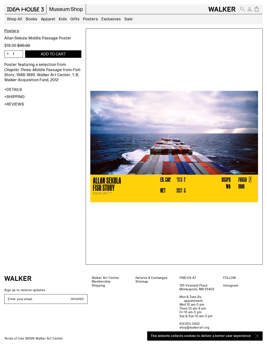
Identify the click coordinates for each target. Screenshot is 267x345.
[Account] (249, 9)
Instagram (230, 285)
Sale (128, 19)
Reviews (14, 104)
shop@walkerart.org (194, 327)
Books (31, 19)
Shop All (14, 19)
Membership (101, 281)
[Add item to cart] (53, 54)
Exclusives (111, 19)
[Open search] (242, 9)
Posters (90, 19)
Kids (63, 19)
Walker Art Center (105, 278)
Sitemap (142, 281)
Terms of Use (14, 338)
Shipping (14, 96)
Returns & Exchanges (151, 278)
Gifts (75, 19)
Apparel (48, 19)
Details (13, 89)
